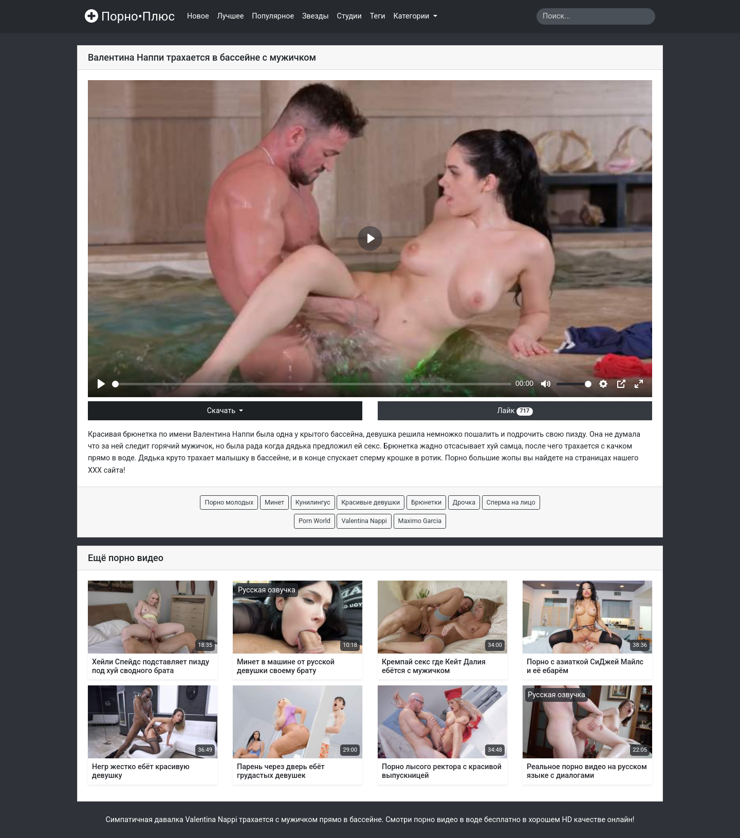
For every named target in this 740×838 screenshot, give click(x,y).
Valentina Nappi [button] (363, 521)
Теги (377, 16)
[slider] (311, 384)
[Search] (595, 16)
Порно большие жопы (483, 458)
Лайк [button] (514, 410)
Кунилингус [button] (312, 502)
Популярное (273, 16)
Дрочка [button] (464, 502)
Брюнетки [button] (426, 502)
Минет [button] (274, 502)
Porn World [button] (314, 521)
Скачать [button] (222, 410)
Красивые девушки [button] (370, 502)
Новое (198, 16)
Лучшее (230, 16)
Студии (349, 16)
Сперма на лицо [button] (511, 502)
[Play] (101, 384)
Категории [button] (412, 16)
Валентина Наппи (223, 434)
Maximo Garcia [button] (420, 521)
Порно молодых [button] (229, 502)
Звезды (315, 16)
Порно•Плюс (130, 16)
